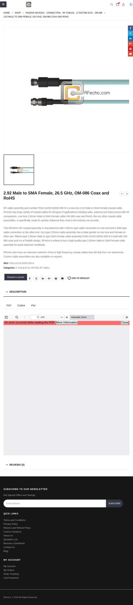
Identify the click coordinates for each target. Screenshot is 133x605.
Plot (33, 305)
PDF (8, 305)
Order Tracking (11, 574)
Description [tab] (17, 291)
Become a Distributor (14, 543)
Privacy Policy (11, 524)
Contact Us (9, 547)
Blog (6, 551)
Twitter (36, 278)
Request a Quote (15, 277)
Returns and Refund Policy (17, 528)
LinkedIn (43, 278)
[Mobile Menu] (3, 4)
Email (62, 278)
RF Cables (44, 268)
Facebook (30, 278)
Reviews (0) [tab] (17, 464)
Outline (21, 305)
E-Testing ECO (22, 268)
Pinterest (56, 278)
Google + (49, 278)
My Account (9, 566)
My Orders (9, 570)
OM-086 (34, 268)
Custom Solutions (12, 531)
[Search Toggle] (111, 5)
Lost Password (11, 577)
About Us (8, 535)
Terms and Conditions (15, 520)
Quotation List (11, 539)
